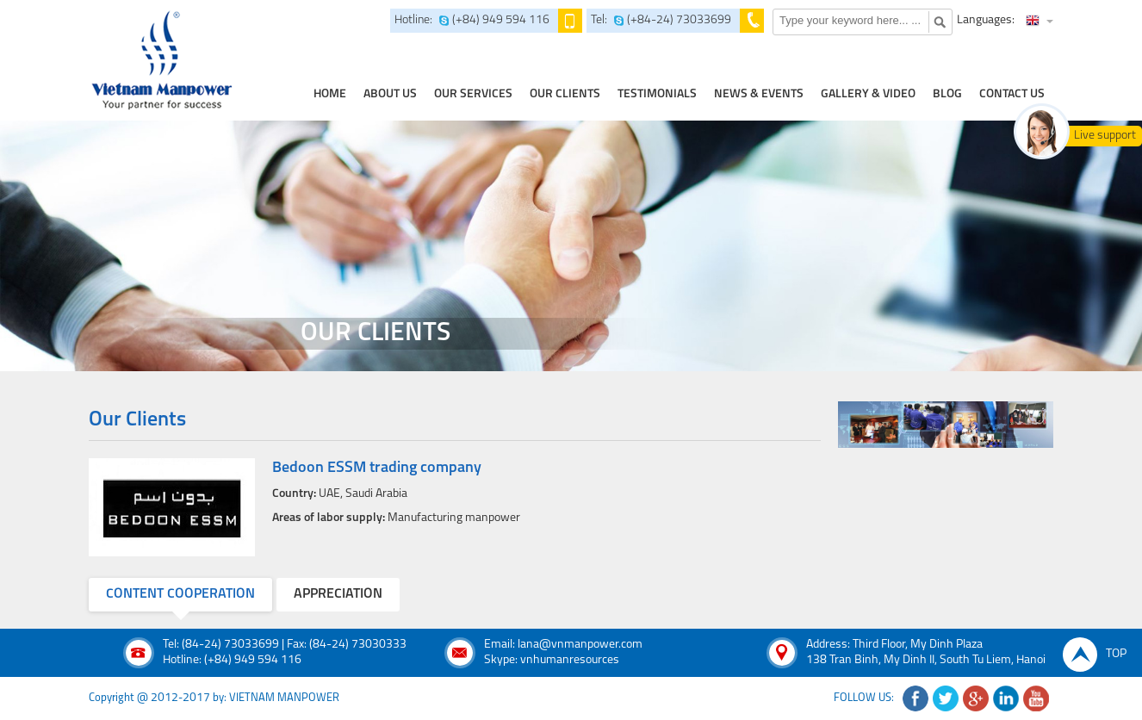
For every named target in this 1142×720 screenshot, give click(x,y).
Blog (947, 94)
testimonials (657, 94)
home (329, 94)
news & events (759, 94)
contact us (1012, 94)
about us (390, 94)
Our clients (565, 94)
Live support (1105, 135)
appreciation (338, 594)
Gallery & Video (868, 94)
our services (473, 94)
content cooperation (180, 594)
